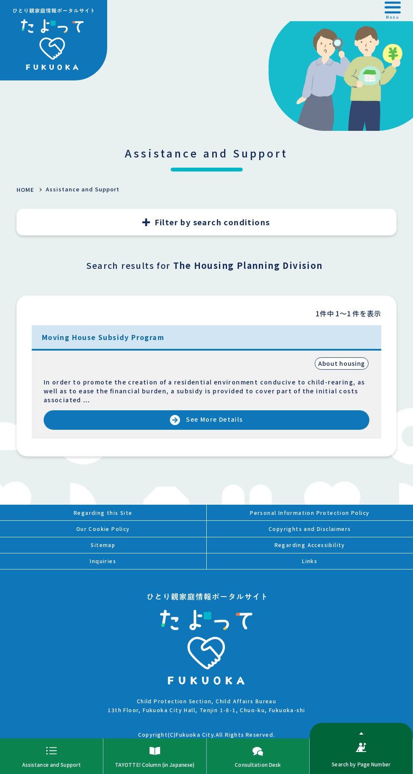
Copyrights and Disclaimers (310, 528)
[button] (393, 10)
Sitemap (103, 544)
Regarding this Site (103, 512)
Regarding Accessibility (309, 544)
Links (309, 560)
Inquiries (103, 560)
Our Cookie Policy (103, 528)
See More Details (214, 419)
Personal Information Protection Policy (309, 512)
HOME (25, 189)
